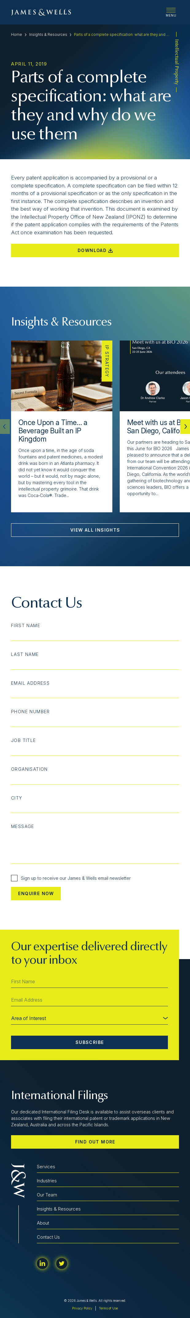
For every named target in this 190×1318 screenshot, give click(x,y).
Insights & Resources (48, 34)
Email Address (30, 683)
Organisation (29, 769)
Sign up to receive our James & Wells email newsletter (71, 878)
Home (16, 34)
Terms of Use (108, 1308)
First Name (25, 625)
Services (46, 1166)
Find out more (95, 1141)
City (16, 798)
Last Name (25, 654)
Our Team (47, 1195)
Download (95, 250)
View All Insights (95, 530)
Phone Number (30, 711)
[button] (185, 426)
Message (22, 826)
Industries (47, 1181)
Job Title (23, 740)
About (43, 1223)
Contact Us (48, 1237)
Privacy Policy (82, 1308)
